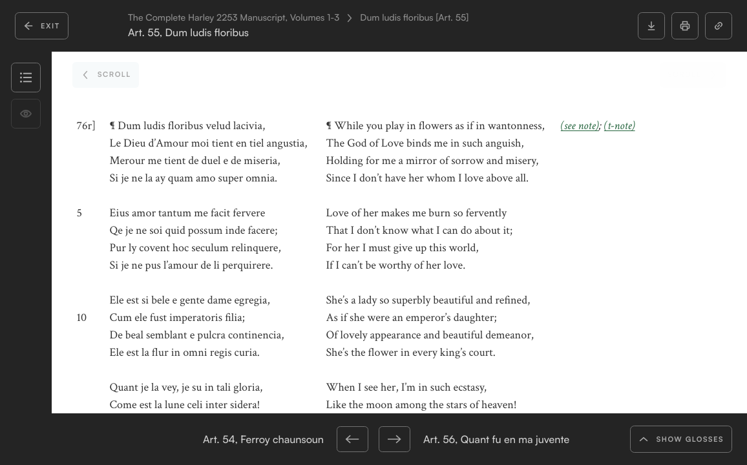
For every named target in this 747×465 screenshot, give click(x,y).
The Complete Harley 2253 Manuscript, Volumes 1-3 (233, 18)
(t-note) (619, 126)
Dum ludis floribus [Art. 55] (414, 18)
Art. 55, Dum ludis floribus (188, 32)
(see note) (580, 126)
